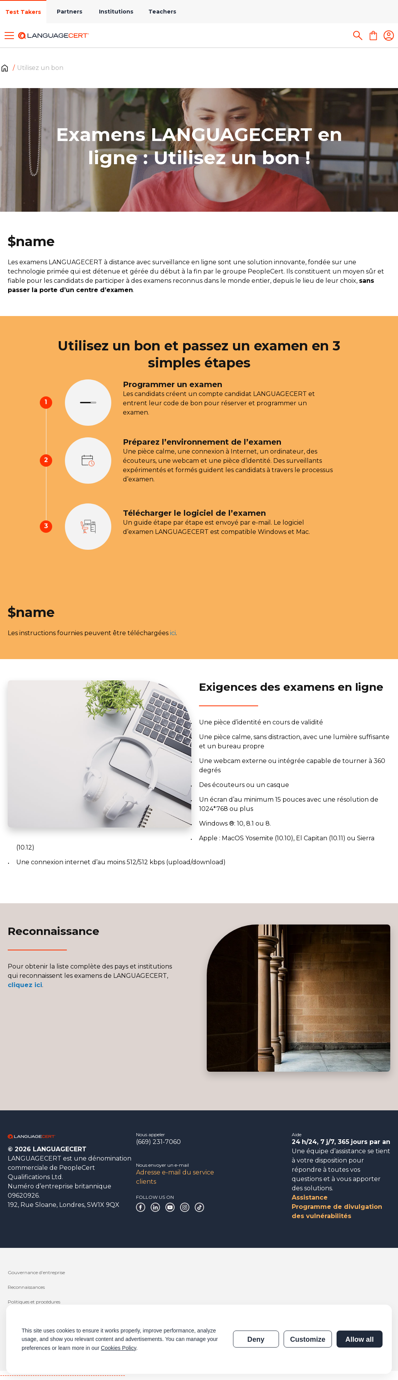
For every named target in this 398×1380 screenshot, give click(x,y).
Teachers (162, 11)
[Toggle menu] (9, 35)
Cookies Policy (118, 1348)
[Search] (358, 35)
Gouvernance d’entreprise (36, 1272)
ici (173, 633)
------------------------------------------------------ (62, 1375)
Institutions (116, 11)
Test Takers (23, 11)
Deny (255, 1339)
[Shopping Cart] (373, 35)
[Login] (389, 35)
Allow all (359, 1339)
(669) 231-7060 (158, 1141)
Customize (307, 1339)
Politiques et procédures (34, 1302)
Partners (69, 11)
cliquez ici (25, 985)
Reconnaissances (26, 1287)
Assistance (310, 1197)
